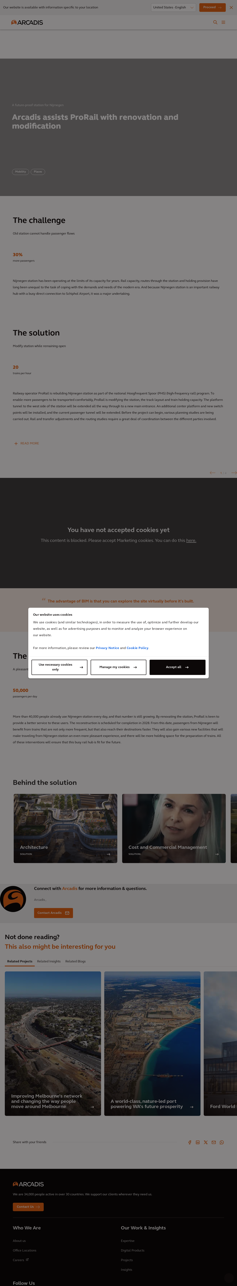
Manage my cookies (114, 667)
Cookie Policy (138, 648)
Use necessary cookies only (55, 667)
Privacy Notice (107, 648)
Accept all (173, 667)
